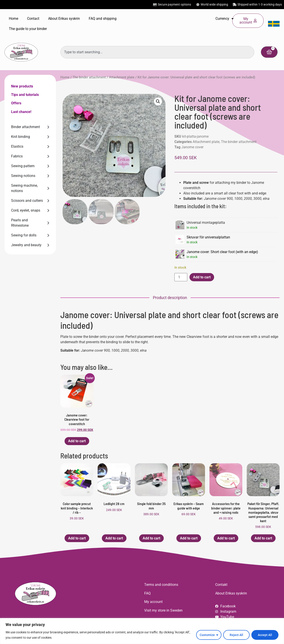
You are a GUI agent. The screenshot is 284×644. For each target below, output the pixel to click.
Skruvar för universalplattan (208, 237)
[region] (142, 631)
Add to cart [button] (77, 441)
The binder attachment (89, 77)
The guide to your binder (28, 29)
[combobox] (157, 52)
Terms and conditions (161, 585)
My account (153, 602)
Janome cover (192, 147)
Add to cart (202, 277)
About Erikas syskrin (64, 18)
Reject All (236, 635)
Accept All (265, 635)
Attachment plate (121, 77)
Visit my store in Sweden (163, 610)
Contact (33, 18)
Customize (207, 635)
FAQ (147, 593)
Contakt (221, 585)
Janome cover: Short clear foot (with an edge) (222, 252)
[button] (158, 101)
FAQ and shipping (102, 18)
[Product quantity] (180, 277)
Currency (224, 19)
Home (13, 18)
